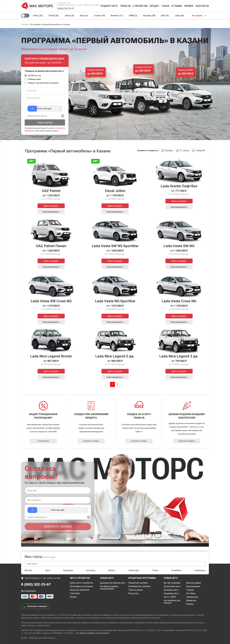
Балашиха (68, 570)
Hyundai (149, 15)
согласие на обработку (64, 532)
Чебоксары (133, 570)
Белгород (90, 570)
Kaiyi (84, 15)
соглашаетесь (112, 623)
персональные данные (77, 623)
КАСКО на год (33, 75)
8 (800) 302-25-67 (65, 8)
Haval (54, 15)
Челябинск (176, 570)
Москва (28, 570)
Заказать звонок (58, 526)
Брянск (111, 570)
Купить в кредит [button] (51, 206)
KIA (165, 15)
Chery (38, 15)
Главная (24, 24)
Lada (179, 15)
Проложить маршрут (35, 606)
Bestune (117, 15)
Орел (47, 570)
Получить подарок (186, 441)
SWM (133, 15)
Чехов (155, 570)
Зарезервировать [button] (51, 212)
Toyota (99, 15)
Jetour (69, 15)
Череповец (200, 570)
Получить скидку (91, 441)
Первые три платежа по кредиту (42, 83)
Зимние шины (33, 79)
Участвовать (43, 441)
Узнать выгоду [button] (45, 122)
